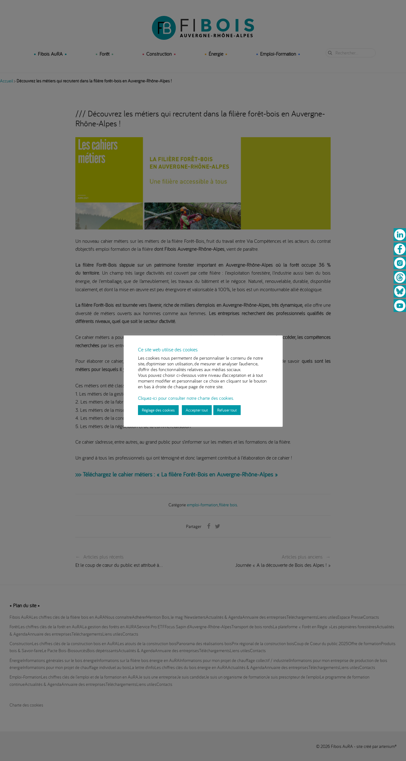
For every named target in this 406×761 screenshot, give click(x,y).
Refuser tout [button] (227, 409)
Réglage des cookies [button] (158, 409)
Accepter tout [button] (197, 409)
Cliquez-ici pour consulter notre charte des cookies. (186, 398)
